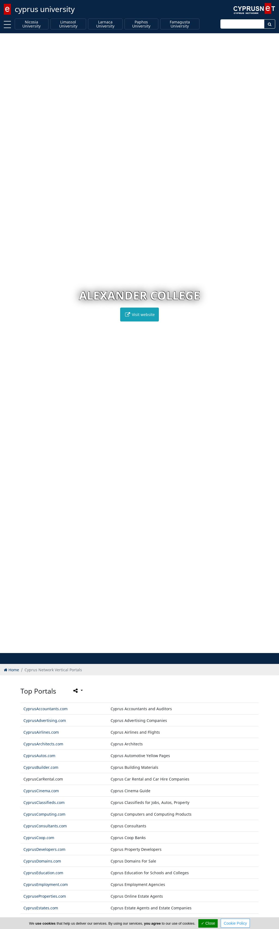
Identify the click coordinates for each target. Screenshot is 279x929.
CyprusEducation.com (43, 872)
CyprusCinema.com (41, 790)
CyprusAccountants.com (45, 708)
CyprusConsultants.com (45, 825)
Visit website (139, 314)
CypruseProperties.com (44, 896)
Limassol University (68, 24)
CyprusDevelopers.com (44, 849)
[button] (128, 648)
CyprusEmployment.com (45, 884)
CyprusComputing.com (44, 814)
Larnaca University (105, 24)
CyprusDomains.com (42, 861)
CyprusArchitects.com (43, 743)
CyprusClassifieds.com (44, 802)
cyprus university (45, 9)
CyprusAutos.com (39, 755)
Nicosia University (31, 24)
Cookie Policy (235, 923)
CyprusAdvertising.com (44, 720)
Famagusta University (180, 24)
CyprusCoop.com (38, 837)
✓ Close (208, 923)
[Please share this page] (77, 690)
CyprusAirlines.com (41, 732)
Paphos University (141, 24)
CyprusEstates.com (40, 907)
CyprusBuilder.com (40, 767)
